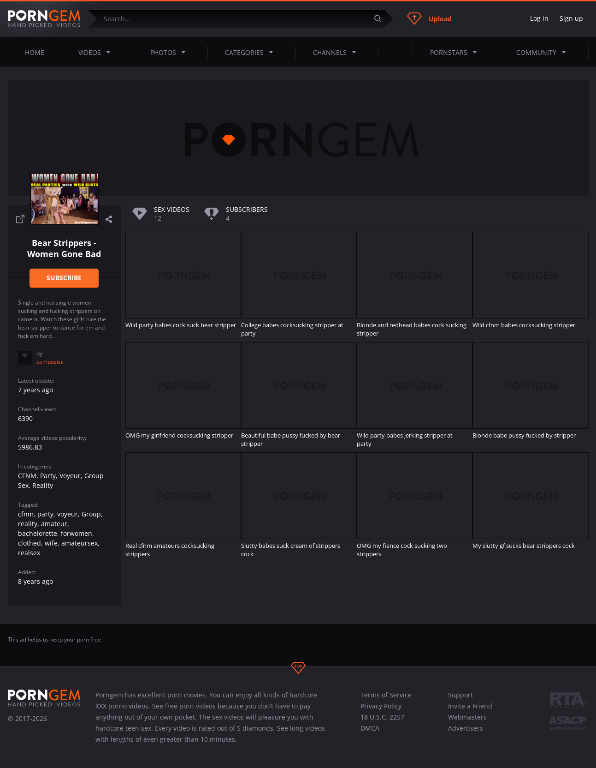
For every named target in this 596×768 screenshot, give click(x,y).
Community (543, 52)
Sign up (571, 18)
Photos (170, 52)
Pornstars (456, 52)
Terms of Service (386, 694)
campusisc (50, 362)
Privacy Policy (380, 706)
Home (34, 52)
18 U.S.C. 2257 (382, 717)
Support (460, 694)
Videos (97, 52)
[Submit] (381, 18)
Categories (251, 52)
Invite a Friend (470, 706)
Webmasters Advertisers (467, 722)
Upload (429, 18)
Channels (337, 52)
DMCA (369, 728)
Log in (539, 18)
